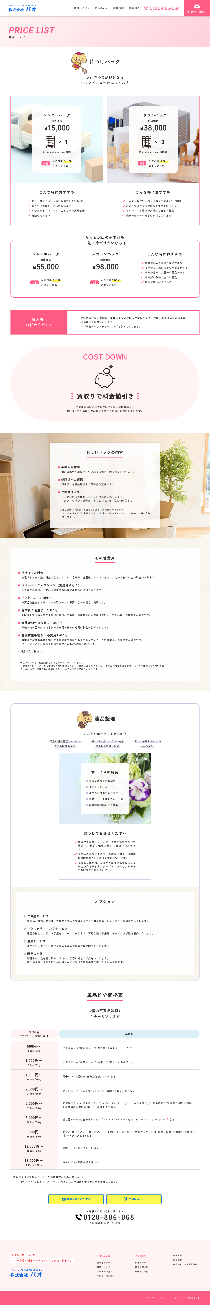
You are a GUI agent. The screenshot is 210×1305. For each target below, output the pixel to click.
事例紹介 (134, 8)
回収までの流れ (104, 1271)
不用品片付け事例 (106, 1276)
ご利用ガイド (134, 1199)
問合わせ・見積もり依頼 (185, 1264)
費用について (103, 1267)
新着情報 (118, 8)
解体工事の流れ (143, 1267)
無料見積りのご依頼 (76, 1199)
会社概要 (177, 1259)
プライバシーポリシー (157, 1297)
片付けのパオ (82, 8)
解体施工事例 (141, 1271)
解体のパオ (101, 8)
